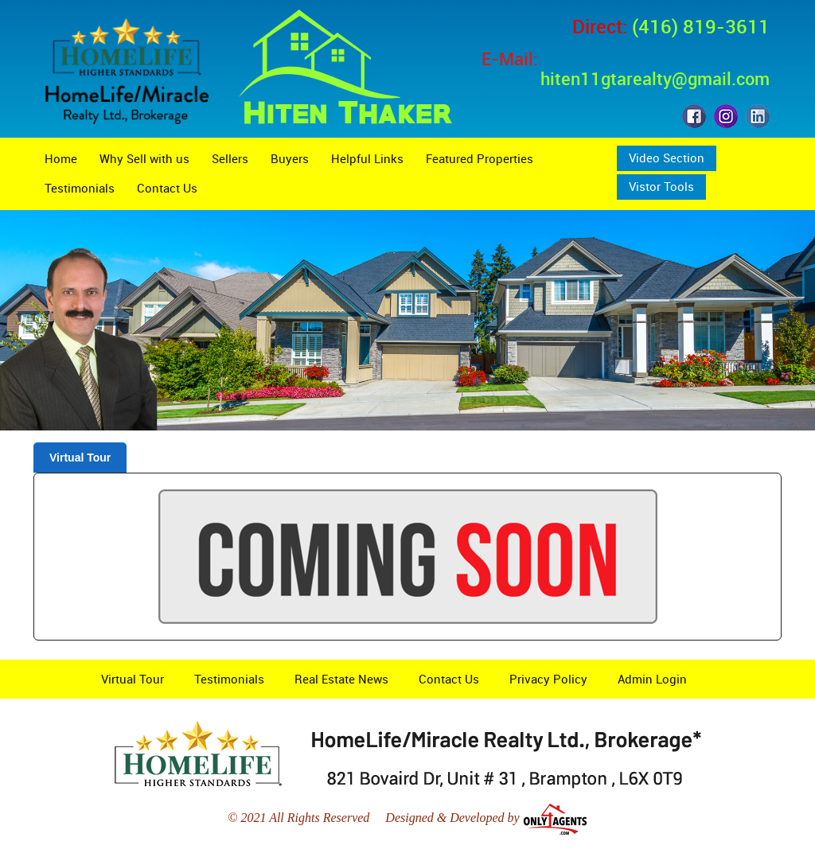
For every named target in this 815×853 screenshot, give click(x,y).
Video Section (666, 158)
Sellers (230, 158)
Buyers (290, 158)
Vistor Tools (661, 186)
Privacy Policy (548, 679)
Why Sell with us (144, 158)
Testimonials (80, 188)
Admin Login (652, 679)
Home (61, 158)
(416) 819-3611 (701, 26)
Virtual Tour (80, 457)
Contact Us (167, 188)
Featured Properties (479, 158)
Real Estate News (341, 679)
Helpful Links (367, 158)
